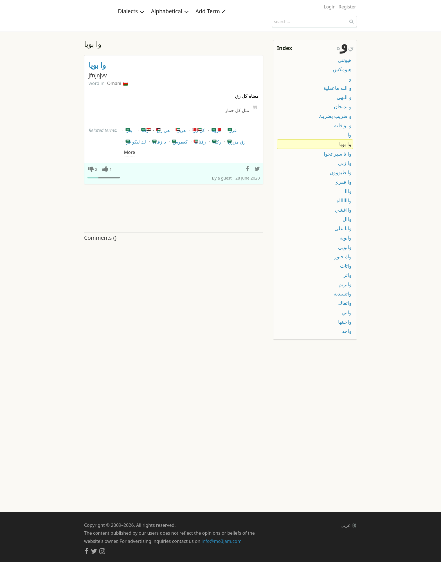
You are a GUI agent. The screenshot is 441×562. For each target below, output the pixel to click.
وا (350, 134)
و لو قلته (343, 125)
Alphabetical (170, 21)
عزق (232, 129)
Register (347, 7)
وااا (348, 191)
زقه (146, 129)
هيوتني (345, 60)
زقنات (199, 141)
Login (330, 7)
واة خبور (343, 256)
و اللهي (344, 97)
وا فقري (343, 181)
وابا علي (343, 228)
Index (284, 48)
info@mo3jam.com (222, 541)
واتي (347, 312)
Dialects (131, 21)
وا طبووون (341, 172)
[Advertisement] (173, 208)
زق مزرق (236, 141)
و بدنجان (343, 106)
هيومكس (342, 69)
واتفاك (345, 302)
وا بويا (97, 65)
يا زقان (158, 141)
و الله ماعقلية (337, 87)
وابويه (345, 237)
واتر (347, 275)
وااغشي (343, 209)
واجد (347, 331)
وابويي (345, 247)
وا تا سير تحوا (338, 153)
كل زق (198, 129)
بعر (128, 129)
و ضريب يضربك (335, 116)
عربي (348, 525)
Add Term (210, 21)
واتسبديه (343, 293)
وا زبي (345, 163)
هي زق (162, 129)
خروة (216, 129)
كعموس (179, 141)
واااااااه (344, 200)
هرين (180, 129)
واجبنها (345, 321)
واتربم (345, 284)
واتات (346, 265)
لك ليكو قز (135, 141)
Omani (117, 83)
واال (347, 219)
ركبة (216, 141)
